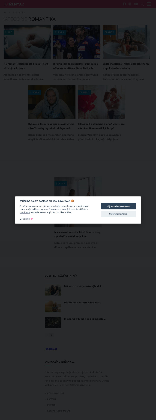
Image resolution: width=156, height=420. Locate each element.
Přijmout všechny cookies (119, 206)
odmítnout (25, 212)
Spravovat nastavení (118, 214)
